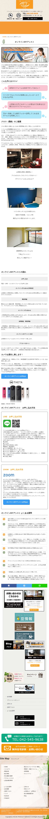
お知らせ (9, 703)
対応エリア (27, 789)
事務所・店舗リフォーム (30, 769)
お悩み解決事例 (8, 780)
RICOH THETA (10, 404)
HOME (4, 36)
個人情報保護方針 (29, 793)
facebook (6, 795)
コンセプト (7, 769)
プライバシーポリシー (13, 700)
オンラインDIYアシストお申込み (15, 376)
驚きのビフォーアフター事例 (31, 766)
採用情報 (26, 771)
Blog (25, 795)
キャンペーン (27, 773)
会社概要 (9, 696)
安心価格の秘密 (8, 776)
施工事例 (6, 773)
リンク (6, 793)
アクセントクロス (9, 778)
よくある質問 (11, 710)
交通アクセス (11, 707)
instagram (6, 798)
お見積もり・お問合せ (30, 791)
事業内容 (6, 771)
